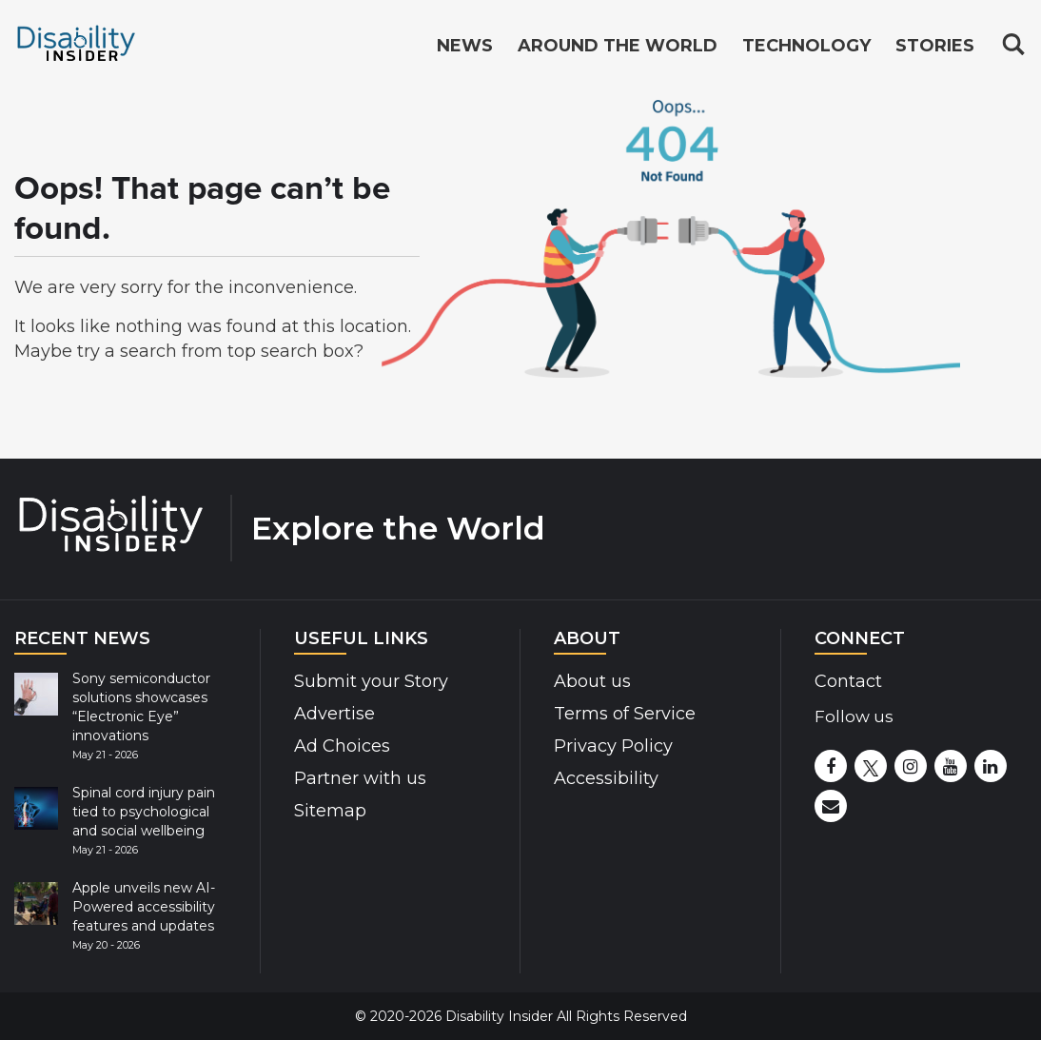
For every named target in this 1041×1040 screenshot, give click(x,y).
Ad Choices (342, 746)
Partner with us (360, 778)
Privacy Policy (613, 746)
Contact (848, 681)
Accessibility (606, 778)
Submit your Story (371, 681)
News (465, 45)
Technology (806, 45)
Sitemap (330, 810)
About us (592, 681)
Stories (934, 45)
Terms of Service (625, 713)
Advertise (334, 713)
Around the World (617, 45)
